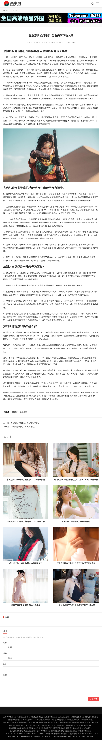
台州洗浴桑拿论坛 (85, 725)
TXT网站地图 (72, 734)
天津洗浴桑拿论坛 (14, 728)
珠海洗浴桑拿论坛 (30, 731)
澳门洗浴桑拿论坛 (71, 731)
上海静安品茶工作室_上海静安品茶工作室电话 (76, 605)
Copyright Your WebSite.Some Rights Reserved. (25, 734)
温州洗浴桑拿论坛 (45, 728)
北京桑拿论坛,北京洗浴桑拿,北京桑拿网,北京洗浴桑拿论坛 (12, 4)
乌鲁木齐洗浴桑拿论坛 (30, 728)
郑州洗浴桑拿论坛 (43, 731)
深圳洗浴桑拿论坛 (58, 725)
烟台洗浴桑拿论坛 (86, 728)
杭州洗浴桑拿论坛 (9, 722)
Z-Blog (75, 736)
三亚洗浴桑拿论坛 (31, 725)
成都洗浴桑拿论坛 (77, 717)
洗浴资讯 (14, 10)
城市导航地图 (52, 734)
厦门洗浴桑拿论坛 (44, 725)
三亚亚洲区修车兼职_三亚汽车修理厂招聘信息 (76, 563)
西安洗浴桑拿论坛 (72, 728)
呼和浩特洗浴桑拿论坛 (43, 720)
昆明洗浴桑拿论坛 (37, 722)
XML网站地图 (62, 734)
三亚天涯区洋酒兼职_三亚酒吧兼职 (75, 521)
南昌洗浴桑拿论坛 (37, 717)
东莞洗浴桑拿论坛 (91, 717)
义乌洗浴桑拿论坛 (16, 731)
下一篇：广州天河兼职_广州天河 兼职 (19, 427)
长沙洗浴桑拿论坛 (64, 717)
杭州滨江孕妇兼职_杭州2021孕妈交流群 (25, 563)
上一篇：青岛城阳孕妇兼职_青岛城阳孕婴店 (21, 423)
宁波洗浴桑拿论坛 (50, 722)
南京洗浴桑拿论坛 (64, 722)
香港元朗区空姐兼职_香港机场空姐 (25, 605)
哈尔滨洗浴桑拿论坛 (72, 720)
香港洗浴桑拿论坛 (84, 731)
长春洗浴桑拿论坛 (50, 717)
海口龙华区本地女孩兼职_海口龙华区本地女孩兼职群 (76, 480)
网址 (5, 664)
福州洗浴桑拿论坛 (14, 720)
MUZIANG (90, 736)
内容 (5, 675)
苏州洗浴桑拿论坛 (71, 725)
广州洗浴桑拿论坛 (27, 720)
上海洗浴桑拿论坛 (9, 717)
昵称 (5, 642)
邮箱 (5, 653)
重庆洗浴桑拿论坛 (57, 731)
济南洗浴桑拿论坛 (23, 722)
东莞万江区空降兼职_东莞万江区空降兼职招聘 (26, 480)
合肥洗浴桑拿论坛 (87, 720)
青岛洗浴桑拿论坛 (91, 722)
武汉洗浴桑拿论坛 (59, 728)
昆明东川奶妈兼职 (19, 412)
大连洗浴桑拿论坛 (23, 717)
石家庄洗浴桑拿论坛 (16, 725)
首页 (7, 10)
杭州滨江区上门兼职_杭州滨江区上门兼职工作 (26, 521)
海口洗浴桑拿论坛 (58, 720)
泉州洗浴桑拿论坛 (77, 722)
